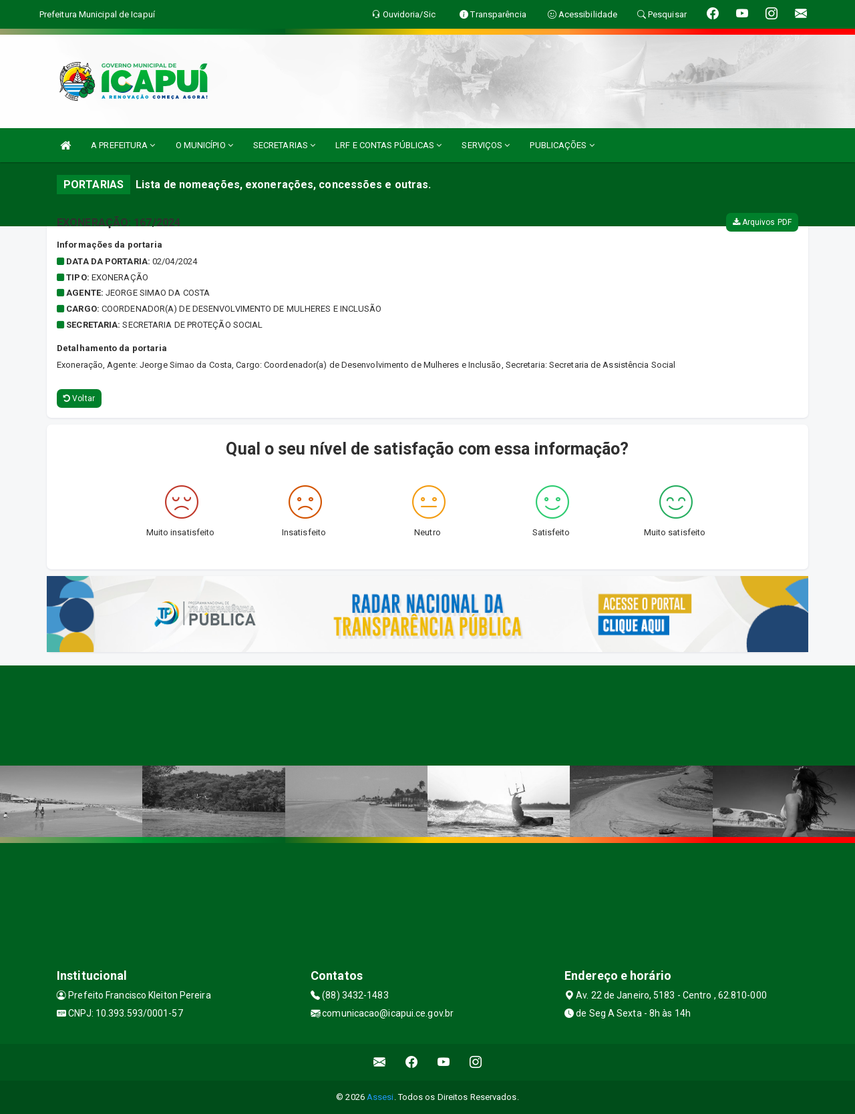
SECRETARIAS (284, 145)
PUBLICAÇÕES (562, 145)
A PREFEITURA (123, 145)
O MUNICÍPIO (204, 145)
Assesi (380, 1097)
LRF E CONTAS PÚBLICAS (388, 145)
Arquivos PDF (762, 222)
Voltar (79, 398)
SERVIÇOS (486, 145)
